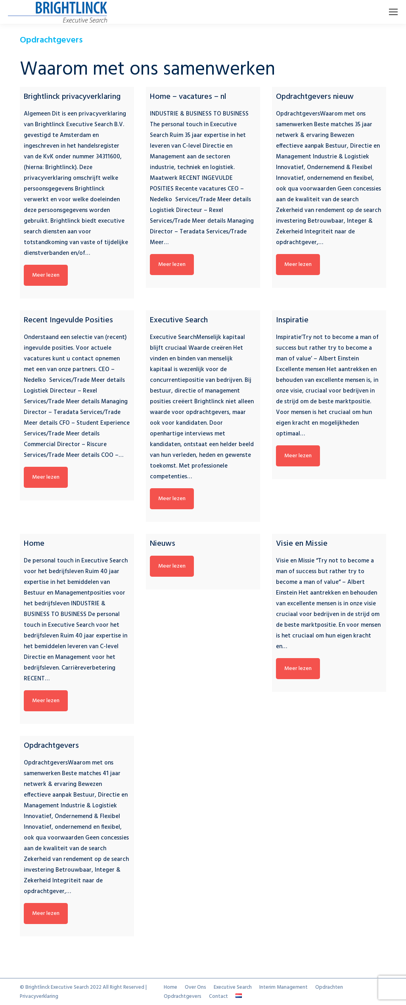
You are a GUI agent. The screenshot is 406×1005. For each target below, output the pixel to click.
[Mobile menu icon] (393, 12)
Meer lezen (45, 275)
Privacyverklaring (39, 996)
